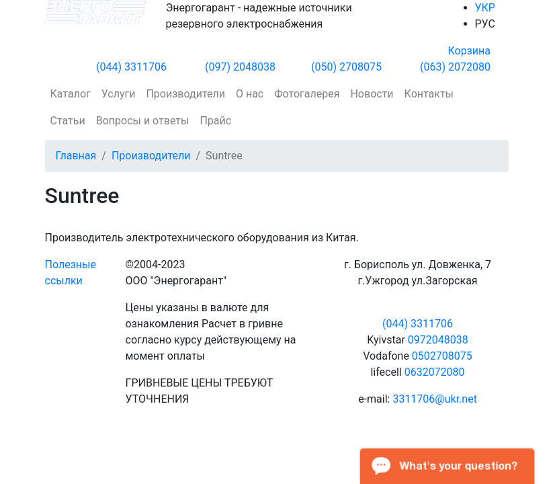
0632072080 (435, 372)
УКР (485, 7)
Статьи (67, 120)
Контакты (429, 93)
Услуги (118, 93)
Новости (371, 93)
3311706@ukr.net (434, 399)
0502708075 (442, 356)
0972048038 (438, 339)
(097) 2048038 (240, 67)
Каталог (70, 93)
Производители (185, 93)
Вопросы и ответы (142, 120)
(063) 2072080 (455, 67)
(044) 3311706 (131, 67)
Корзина (469, 50)
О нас (249, 93)
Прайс (215, 120)
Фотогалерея (306, 93)
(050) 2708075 (346, 67)
